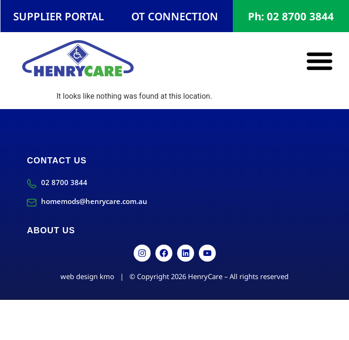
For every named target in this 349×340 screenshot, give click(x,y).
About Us (51, 230)
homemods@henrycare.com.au (94, 201)
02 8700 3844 (64, 182)
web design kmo (87, 276)
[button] (319, 61)
